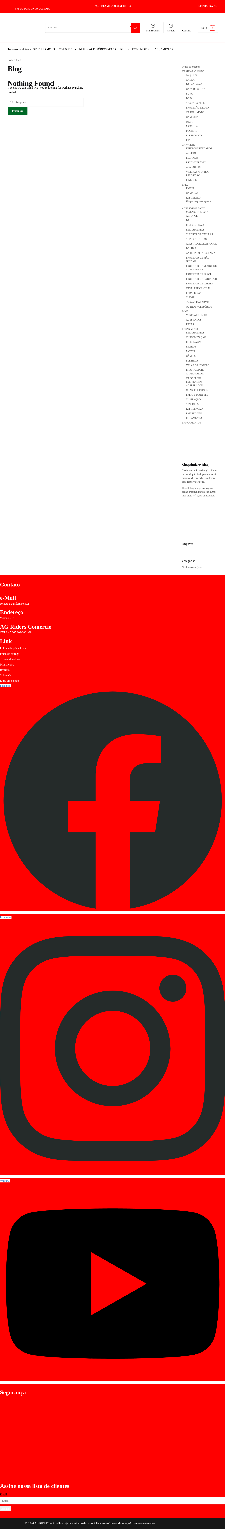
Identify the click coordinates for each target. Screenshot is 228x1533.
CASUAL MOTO (195, 110)
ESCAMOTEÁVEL (196, 160)
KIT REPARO (202, 197)
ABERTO (191, 151)
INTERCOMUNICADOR (199, 146)
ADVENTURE (193, 165)
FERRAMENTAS (195, 227)
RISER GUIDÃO (195, 223)
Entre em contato (10, 678)
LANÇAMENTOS (191, 420)
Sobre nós (5, 673)
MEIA (189, 119)
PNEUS (190, 186)
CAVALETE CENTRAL (198, 286)
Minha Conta (153, 27)
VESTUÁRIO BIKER (197, 313)
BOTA (189, 96)
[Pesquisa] (135, 28)
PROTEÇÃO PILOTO (197, 105)
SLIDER (190, 295)
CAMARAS (192, 191)
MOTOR (190, 349)
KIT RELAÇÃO (194, 406)
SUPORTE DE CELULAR (199, 232)
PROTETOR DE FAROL (199, 272)
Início (10, 57)
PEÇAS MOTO (190, 327)
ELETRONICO (194, 133)
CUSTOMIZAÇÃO (196, 335)
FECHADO (192, 155)
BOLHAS (191, 246)
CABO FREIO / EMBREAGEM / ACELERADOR (194, 380)
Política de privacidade (13, 646)
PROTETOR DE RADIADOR (201, 276)
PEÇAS (190, 322)
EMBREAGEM (194, 411)
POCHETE (191, 128)
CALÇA (190, 77)
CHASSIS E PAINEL (197, 388)
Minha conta (7, 662)
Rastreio (171, 27)
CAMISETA (192, 115)
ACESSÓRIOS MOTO (193, 206)
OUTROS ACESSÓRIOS (199, 304)
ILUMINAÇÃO (194, 340)
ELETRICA (192, 358)
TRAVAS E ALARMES (198, 300)
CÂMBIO (191, 354)
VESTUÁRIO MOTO (193, 69)
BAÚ (188, 218)
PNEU (185, 182)
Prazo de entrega (9, 651)
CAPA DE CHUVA (196, 87)
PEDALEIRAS (193, 290)
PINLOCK (191, 178)
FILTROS (191, 344)
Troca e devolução (10, 657)
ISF (188, 138)
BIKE (185, 309)
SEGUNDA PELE (195, 101)
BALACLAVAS (194, 82)
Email (3, 1492)
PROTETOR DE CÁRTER (199, 281)
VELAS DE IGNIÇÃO (197, 363)
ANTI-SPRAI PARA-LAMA (200, 251)
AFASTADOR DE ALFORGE (201, 241)
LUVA (189, 91)
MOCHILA (192, 124)
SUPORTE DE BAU (196, 237)
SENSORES (192, 402)
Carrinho (186, 30)
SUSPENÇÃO (193, 397)
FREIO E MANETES (197, 392)
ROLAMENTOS (194, 416)
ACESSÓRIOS (193, 317)
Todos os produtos (191, 64)
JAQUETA (191, 73)
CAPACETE (188, 142)
